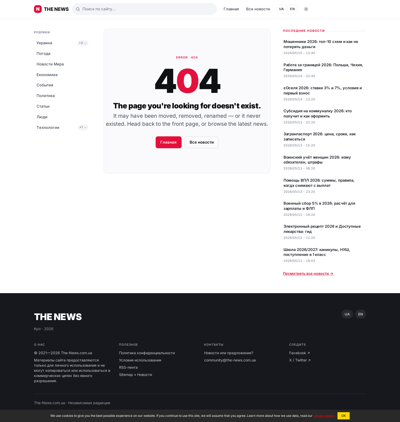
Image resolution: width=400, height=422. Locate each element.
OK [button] (343, 416)
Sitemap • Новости (135, 374)
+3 (83, 43)
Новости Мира (50, 64)
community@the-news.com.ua (230, 360)
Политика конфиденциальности (147, 353)
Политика (46, 95)
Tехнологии (48, 127)
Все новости (258, 9)
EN (292, 9)
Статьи (43, 106)
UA (281, 9)
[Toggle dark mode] (306, 9)
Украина (44, 43)
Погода (43, 53)
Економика (47, 74)
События (45, 85)
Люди (42, 117)
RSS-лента (128, 367)
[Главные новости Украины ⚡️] (51, 9)
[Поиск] (144, 9)
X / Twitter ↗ (300, 360)
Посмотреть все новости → (308, 273)
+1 (83, 127)
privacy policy (324, 416)
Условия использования (140, 360)
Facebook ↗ (299, 353)
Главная (231, 9)
